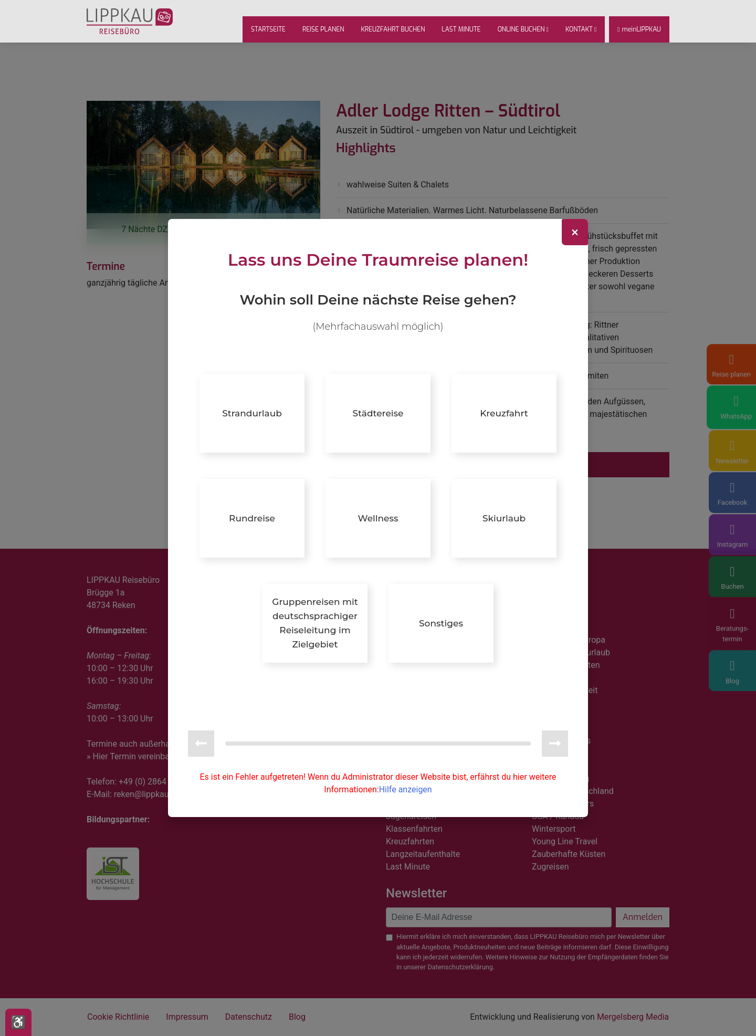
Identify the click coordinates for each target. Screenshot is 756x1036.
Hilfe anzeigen (405, 772)
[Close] (575, 250)
